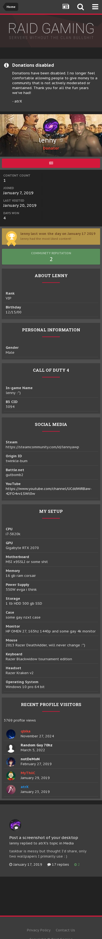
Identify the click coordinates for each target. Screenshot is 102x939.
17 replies (58, 864)
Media (68, 843)
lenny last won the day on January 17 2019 (57, 233)
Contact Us (65, 930)
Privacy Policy (39, 930)
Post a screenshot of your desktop (43, 837)
